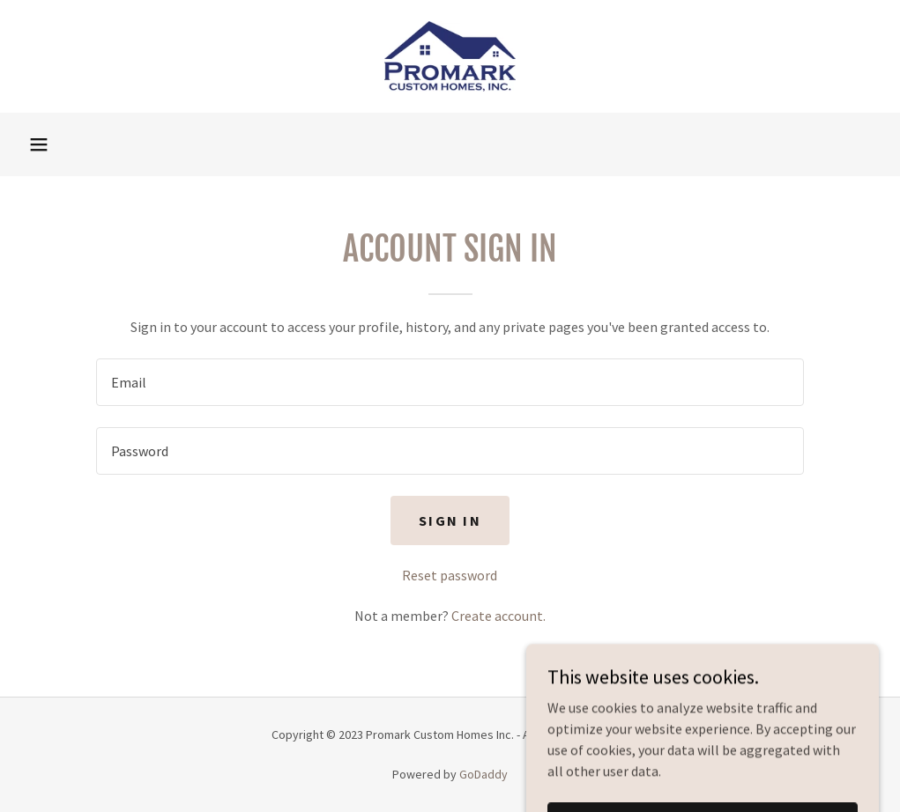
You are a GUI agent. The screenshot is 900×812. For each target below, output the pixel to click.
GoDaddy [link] (483, 774)
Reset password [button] (449, 575)
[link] (450, 56)
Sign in (450, 520)
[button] (38, 144)
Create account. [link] (498, 615)
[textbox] (450, 382)
